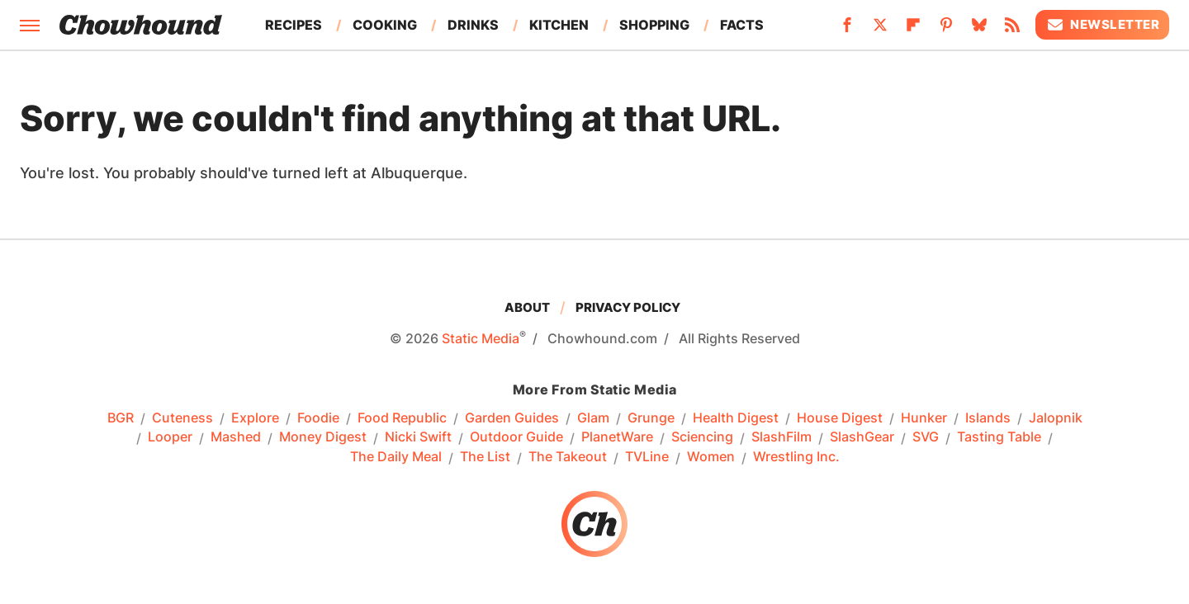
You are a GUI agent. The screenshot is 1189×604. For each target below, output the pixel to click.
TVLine (647, 457)
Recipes (293, 25)
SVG (925, 437)
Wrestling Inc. (796, 457)
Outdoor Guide (516, 437)
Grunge (651, 418)
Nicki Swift (418, 437)
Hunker (924, 418)
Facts (742, 25)
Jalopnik (1055, 418)
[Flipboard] (913, 30)
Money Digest (323, 437)
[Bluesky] (979, 30)
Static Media (480, 338)
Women (711, 457)
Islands (988, 418)
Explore (255, 418)
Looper (170, 437)
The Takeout (567, 457)
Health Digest (736, 418)
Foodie (318, 418)
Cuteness (182, 418)
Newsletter (1102, 25)
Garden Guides (512, 418)
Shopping (654, 25)
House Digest (840, 418)
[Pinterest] (946, 30)
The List (485, 457)
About (527, 307)
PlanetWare (617, 437)
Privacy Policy (628, 307)
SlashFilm (781, 437)
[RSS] (1012, 30)
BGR (120, 418)
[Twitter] (880, 30)
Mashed (236, 437)
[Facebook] (847, 30)
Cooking (385, 25)
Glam (593, 418)
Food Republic (402, 418)
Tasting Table (999, 437)
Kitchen (559, 25)
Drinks (473, 25)
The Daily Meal (396, 457)
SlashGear (862, 437)
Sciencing (702, 437)
